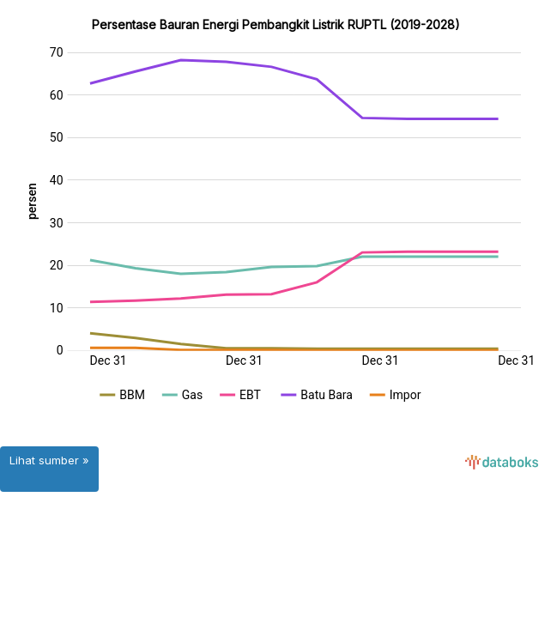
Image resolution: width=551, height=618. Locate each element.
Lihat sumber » (49, 460)
